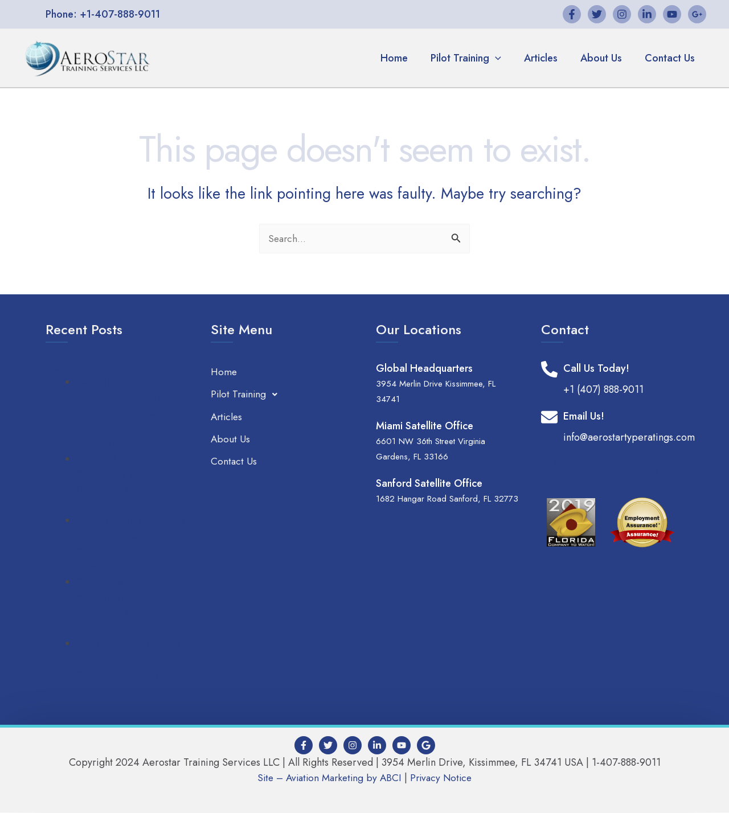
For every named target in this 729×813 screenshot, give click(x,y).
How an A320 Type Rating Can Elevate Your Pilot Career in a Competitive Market (128, 482)
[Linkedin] (647, 14)
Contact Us (671, 58)
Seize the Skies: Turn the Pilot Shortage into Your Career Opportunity (130, 659)
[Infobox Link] (612, 380)
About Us (604, 58)
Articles (546, 58)
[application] (503, 58)
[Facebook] (572, 14)
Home (404, 58)
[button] (103, 14)
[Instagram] (622, 14)
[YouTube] (672, 14)
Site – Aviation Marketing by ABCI (327, 778)
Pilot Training (474, 58)
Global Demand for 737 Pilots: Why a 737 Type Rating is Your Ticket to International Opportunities (127, 413)
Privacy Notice (444, 778)
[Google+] (697, 14)
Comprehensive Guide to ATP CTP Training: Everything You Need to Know (131, 605)
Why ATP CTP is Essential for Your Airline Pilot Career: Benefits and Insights (131, 544)
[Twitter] (597, 14)
